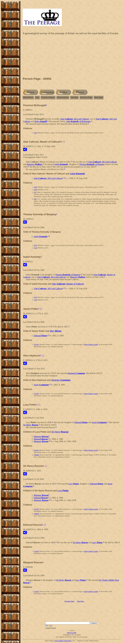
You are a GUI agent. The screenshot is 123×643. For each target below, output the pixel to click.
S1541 (36, 344)
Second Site (67, 641)
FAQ (37, 97)
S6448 (36, 455)
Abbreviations (63, 97)
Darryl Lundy (71, 633)
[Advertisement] (72, 56)
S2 (35, 192)
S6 (35, 199)
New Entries (28, 97)
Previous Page (86, 97)
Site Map (74, 97)
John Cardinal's (59, 641)
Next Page (98, 97)
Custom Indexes (48, 97)
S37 (35, 133)
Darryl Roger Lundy (91, 344)
